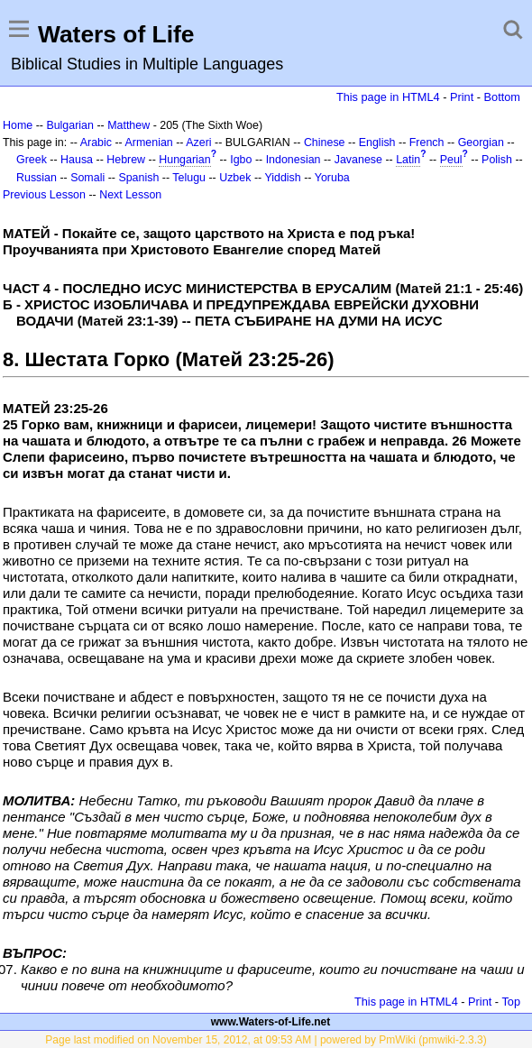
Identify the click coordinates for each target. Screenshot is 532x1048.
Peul (451, 159)
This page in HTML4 (388, 97)
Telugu (189, 177)
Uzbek (235, 177)
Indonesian (293, 159)
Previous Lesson (44, 194)
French (427, 142)
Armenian (149, 142)
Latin (408, 159)
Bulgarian (70, 125)
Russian (36, 177)
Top (510, 1001)
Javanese (358, 159)
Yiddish (282, 177)
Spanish (138, 177)
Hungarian (184, 159)
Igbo (241, 159)
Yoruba (332, 177)
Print (461, 97)
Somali (87, 177)
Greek (31, 159)
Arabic (96, 142)
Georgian (481, 142)
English (377, 142)
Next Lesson (130, 194)
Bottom (502, 97)
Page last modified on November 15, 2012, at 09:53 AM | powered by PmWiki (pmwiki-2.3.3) (265, 1040)
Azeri (198, 142)
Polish (497, 159)
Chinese (324, 142)
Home (17, 125)
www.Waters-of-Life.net (270, 1022)
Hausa (76, 159)
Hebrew (125, 159)
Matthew (128, 125)
